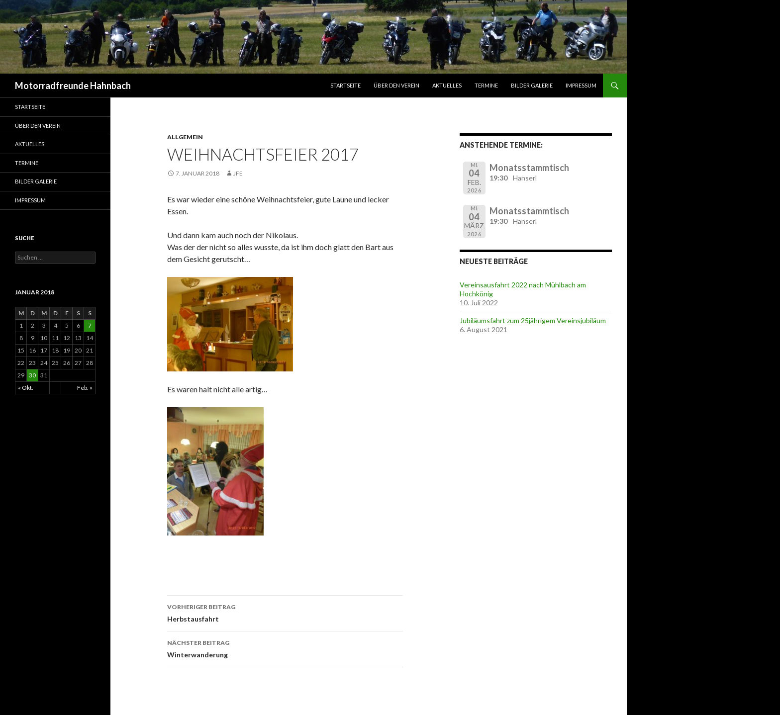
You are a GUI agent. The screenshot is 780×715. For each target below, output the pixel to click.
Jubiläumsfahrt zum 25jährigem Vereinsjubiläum (533, 320)
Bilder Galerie (532, 85)
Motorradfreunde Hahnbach (73, 85)
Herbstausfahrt (285, 612)
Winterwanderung (285, 648)
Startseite (345, 85)
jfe (238, 173)
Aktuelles (447, 85)
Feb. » (85, 387)
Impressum (581, 85)
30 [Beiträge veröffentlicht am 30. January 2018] (32, 375)
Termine (486, 85)
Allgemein (185, 137)
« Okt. (25, 387)
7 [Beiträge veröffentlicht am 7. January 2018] (90, 325)
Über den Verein (396, 85)
